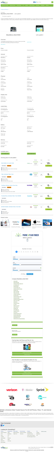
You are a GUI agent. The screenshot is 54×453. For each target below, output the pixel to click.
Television (20, 433)
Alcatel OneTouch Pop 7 (18, 313)
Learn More (15, 325)
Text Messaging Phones (28, 436)
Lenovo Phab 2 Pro (17, 287)
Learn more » (3, 44)
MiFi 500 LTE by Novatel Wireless (19, 318)
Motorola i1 (15, 301)
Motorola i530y (16, 286)
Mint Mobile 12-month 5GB (7, 163)
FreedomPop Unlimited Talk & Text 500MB (11, 195)
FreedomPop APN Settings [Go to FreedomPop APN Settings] (15, 226)
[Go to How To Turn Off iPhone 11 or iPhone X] (26, 222)
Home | (29, 446)
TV (23, 5)
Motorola (8, 437)
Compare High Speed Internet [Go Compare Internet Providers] (27, 374)
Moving (47, 5)
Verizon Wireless (3, 432)
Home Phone (19, 5)
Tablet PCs (14, 433)
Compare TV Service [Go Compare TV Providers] (27, 372)
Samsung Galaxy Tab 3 (17, 296)
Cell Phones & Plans (5, 5)
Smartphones (27, 432)
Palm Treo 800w (16, 291)
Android (34, 432)
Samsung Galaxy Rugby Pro (18, 283)
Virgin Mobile (3, 437)
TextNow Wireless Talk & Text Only (9, 185)
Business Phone (12, 5)
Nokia (8, 438)
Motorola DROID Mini (17, 316)
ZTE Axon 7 (16, 312)
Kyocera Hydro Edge (17, 314)
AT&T (1, 433)
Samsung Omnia (16, 303)
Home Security (32, 5)
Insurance (37, 5)
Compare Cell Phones (4, 9)
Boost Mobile (3, 441)
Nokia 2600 (16, 281)
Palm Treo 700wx (16, 300)
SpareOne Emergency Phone (18, 299)
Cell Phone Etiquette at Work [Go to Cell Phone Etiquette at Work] (5, 226)
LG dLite (15, 304)
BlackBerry (8, 433)
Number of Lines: (27, 249)
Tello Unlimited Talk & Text (7, 174)
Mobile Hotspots (15, 432)
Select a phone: (27, 237)
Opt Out (52, 446)
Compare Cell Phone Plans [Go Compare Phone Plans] (27, 352)
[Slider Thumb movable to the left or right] (19, 259)
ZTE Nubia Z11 (16, 309)
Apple (8, 432)
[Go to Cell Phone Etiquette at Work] (5, 222)
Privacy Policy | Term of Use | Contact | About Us (39, 446)
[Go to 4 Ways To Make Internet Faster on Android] (47, 222)
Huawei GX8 (16, 308)
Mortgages (42, 5)
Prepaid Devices (27, 433)
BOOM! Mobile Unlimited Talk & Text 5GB (10, 206)
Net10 (2, 438)
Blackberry (35, 433)
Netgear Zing (16, 290)
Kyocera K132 (16, 295)
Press (40, 2)
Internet (26, 5)
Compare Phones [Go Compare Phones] (27, 354)
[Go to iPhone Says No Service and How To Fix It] (36, 222)
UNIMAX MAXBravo (17, 294)
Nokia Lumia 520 (16, 305)
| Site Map (48, 446)
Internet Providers (21, 432)
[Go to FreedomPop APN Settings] (15, 222)
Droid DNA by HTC (17, 317)
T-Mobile (2, 436)
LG (7, 436)
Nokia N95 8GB (16, 282)
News (37, 2)
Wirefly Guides (40, 431)
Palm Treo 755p (16, 292)
